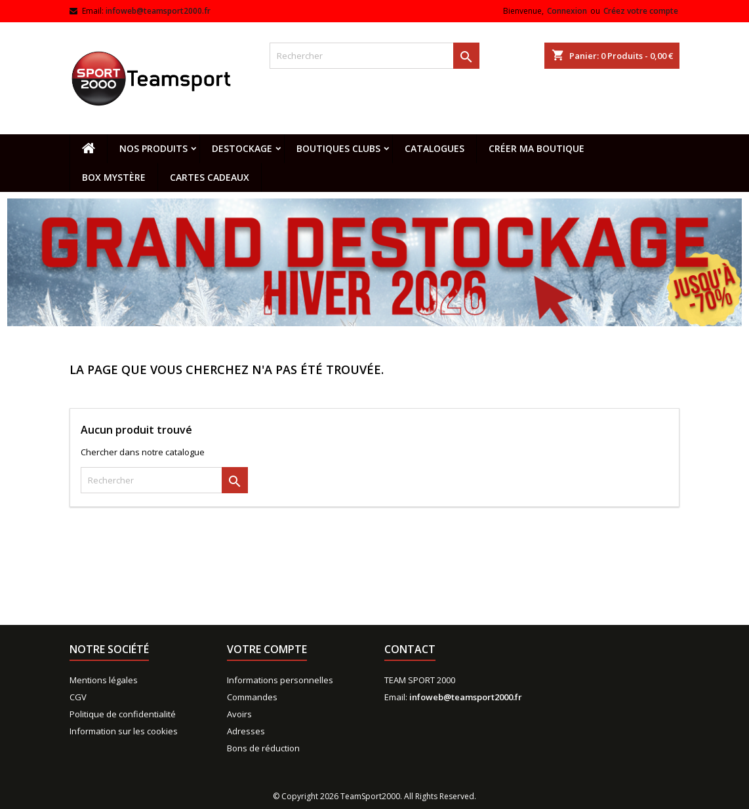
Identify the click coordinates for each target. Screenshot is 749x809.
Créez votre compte (640, 10)
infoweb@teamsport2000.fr (158, 10)
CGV (78, 697)
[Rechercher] (374, 56)
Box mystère (114, 177)
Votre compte (267, 649)
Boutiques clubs (338, 148)
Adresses (246, 731)
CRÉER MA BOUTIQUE (536, 148)
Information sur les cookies (124, 731)
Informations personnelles (280, 680)
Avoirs (239, 714)
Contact (409, 649)
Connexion (567, 10)
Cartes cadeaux (209, 177)
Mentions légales (104, 680)
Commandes (252, 697)
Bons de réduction (263, 748)
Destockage (242, 148)
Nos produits (153, 148)
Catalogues (434, 148)
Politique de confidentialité (123, 714)
